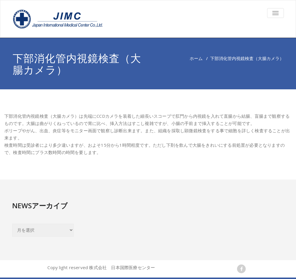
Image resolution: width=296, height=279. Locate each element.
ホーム (196, 58)
